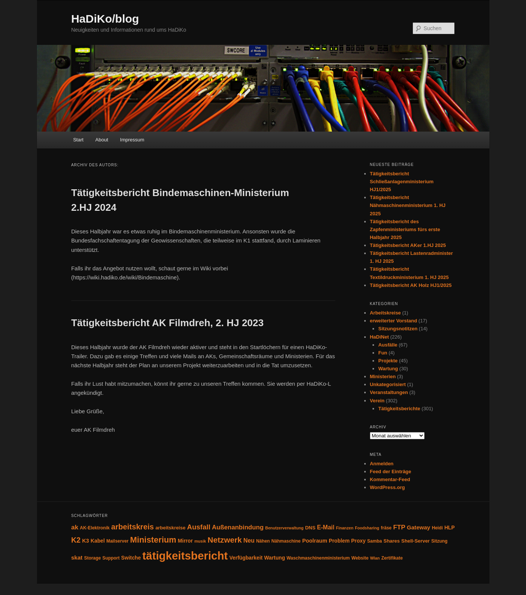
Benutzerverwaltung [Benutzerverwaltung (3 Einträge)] (284, 528)
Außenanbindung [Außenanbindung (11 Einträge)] (238, 527)
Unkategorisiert (388, 384)
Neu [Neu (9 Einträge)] (249, 540)
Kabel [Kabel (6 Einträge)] (97, 541)
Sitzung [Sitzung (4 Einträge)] (439, 541)
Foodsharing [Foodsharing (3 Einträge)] (367, 528)
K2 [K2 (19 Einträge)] (76, 540)
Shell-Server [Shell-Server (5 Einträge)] (415, 541)
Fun (382, 353)
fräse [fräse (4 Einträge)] (386, 528)
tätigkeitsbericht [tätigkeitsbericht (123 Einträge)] (185, 555)
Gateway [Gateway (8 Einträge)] (418, 527)
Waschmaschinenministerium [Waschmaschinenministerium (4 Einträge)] (318, 558)
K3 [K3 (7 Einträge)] (85, 541)
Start (78, 140)
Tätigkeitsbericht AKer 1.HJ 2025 (408, 245)
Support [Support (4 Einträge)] (111, 558)
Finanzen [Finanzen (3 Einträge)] (344, 528)
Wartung (388, 368)
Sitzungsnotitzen (397, 328)
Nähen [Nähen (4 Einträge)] (263, 541)
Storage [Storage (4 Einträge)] (92, 558)
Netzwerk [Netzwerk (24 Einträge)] (225, 539)
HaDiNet (379, 337)
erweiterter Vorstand (393, 321)
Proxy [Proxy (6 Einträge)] (358, 541)
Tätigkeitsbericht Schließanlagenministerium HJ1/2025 (402, 181)
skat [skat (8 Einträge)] (77, 557)
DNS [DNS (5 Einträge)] (310, 528)
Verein (377, 400)
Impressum (132, 140)
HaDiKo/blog (105, 18)
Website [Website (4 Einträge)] (359, 558)
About (101, 140)
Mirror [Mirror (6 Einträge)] (185, 541)
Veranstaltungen (389, 392)
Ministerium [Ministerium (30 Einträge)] (153, 539)
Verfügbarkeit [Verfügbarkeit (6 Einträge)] (245, 558)
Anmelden (382, 463)
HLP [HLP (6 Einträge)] (449, 528)
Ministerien (383, 376)
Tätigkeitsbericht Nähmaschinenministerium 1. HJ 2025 (408, 205)
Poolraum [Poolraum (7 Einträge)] (314, 541)
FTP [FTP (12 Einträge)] (399, 527)
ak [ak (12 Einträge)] (74, 527)
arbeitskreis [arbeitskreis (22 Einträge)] (132, 527)
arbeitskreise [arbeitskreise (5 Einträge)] (170, 528)
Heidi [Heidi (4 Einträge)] (437, 528)
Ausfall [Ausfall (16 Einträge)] (198, 527)
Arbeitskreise (385, 313)
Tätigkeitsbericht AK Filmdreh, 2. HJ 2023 (167, 322)
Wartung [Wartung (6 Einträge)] (274, 558)
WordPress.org (387, 487)
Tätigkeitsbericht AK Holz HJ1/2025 (411, 285)
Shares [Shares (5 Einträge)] (391, 541)
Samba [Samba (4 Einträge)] (374, 541)
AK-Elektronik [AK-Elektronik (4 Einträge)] (95, 528)
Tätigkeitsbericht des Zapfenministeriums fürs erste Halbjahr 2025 (405, 229)
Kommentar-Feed (390, 479)
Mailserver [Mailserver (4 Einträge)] (117, 541)
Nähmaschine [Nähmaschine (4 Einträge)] (286, 541)
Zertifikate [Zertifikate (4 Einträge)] (392, 558)
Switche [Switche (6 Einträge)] (131, 558)
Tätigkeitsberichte (399, 408)
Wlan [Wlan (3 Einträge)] (374, 558)
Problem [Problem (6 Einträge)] (339, 541)
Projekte (387, 360)
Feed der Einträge (390, 471)
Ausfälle (387, 345)
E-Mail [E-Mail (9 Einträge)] (325, 527)
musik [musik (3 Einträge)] (200, 541)
